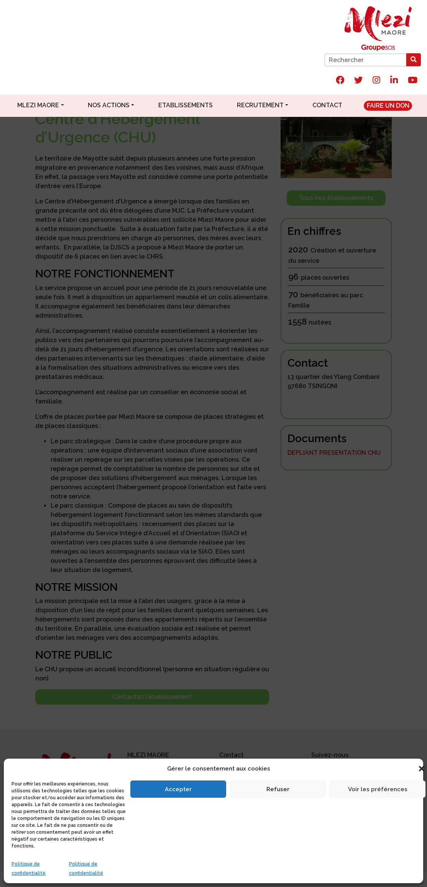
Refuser (277, 789)
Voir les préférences (377, 789)
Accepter (178, 789)
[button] (421, 768)
